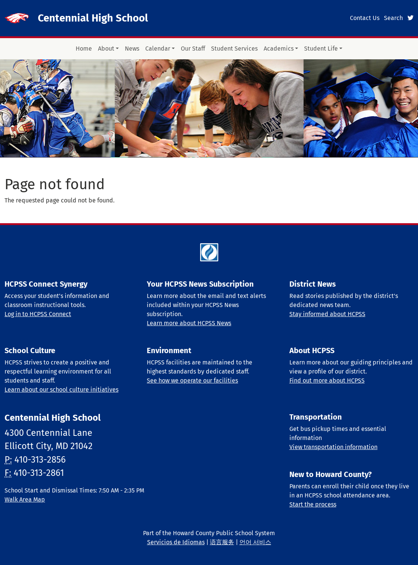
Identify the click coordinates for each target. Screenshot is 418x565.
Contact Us (364, 18)
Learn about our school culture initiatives (61, 389)
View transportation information (333, 447)
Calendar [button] (157, 48)
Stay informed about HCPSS (327, 314)
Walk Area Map (25, 499)
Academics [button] (279, 48)
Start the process (312, 504)
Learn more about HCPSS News (189, 323)
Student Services (234, 48)
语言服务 (222, 542)
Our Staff (193, 48)
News (132, 48)
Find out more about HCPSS (327, 380)
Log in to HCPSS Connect (38, 314)
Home (84, 48)
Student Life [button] (321, 48)
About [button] (106, 48)
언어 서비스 (255, 542)
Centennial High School (93, 18)
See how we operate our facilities (192, 380)
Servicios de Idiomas (176, 542)
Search (393, 18)
